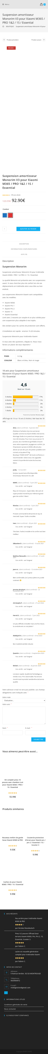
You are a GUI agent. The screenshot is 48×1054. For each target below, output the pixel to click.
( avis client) (15, 195)
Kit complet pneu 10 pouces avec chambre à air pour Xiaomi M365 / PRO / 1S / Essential (12, 783)
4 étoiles (8, 400)
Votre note (6, 697)
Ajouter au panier (28, 229)
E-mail (28, 728)
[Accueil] (3, 26)
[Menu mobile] (5, 4)
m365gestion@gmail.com (20, 987)
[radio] (4, 215)
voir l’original (28, 486)
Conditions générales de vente (15, 1005)
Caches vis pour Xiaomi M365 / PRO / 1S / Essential (12, 883)
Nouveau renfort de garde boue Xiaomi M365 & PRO (12, 838)
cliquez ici (28, 342)
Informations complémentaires (24, 249)
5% (41, 404)
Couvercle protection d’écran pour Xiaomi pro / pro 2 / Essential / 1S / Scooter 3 (35, 841)
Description (24, 244)
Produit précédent (12, 40)
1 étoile (8, 410)
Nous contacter (10, 1009)
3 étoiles (8, 404)
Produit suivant (36, 40)
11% (41, 400)
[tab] (24, 244)
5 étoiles (8, 397)
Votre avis (7, 704)
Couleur (6, 209)
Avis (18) (24, 254)
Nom (5, 728)
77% (41, 397)
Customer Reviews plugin (37, 415)
